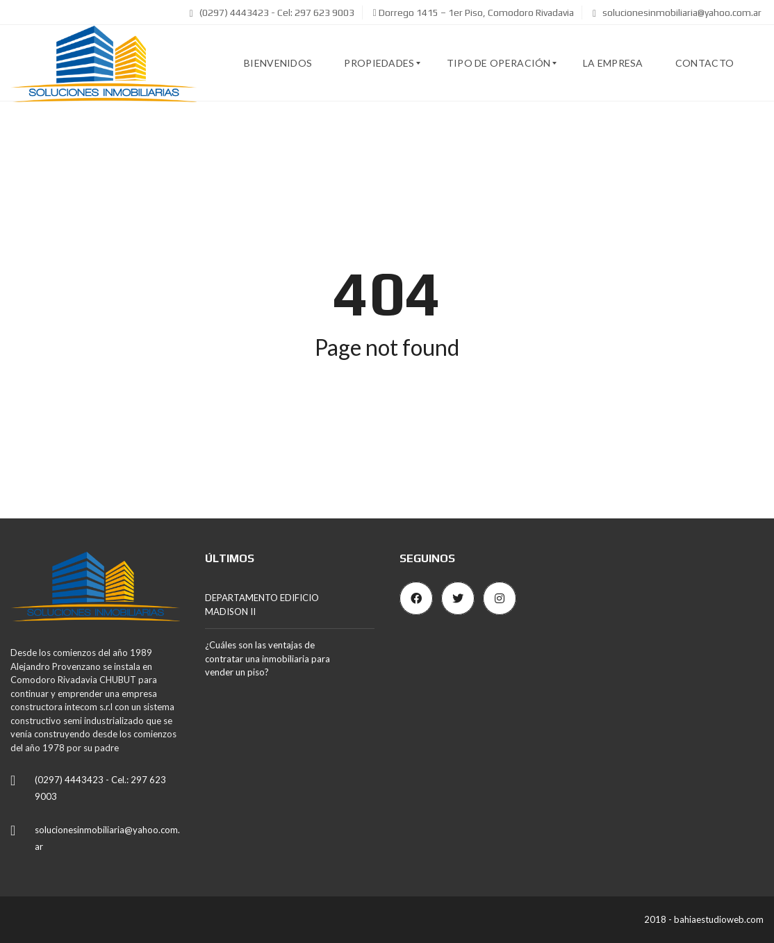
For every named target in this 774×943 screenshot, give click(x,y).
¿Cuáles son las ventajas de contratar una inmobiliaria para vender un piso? (267, 658)
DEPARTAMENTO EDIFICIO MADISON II (262, 604)
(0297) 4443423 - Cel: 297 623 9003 (272, 12)
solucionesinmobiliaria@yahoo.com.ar (677, 12)
